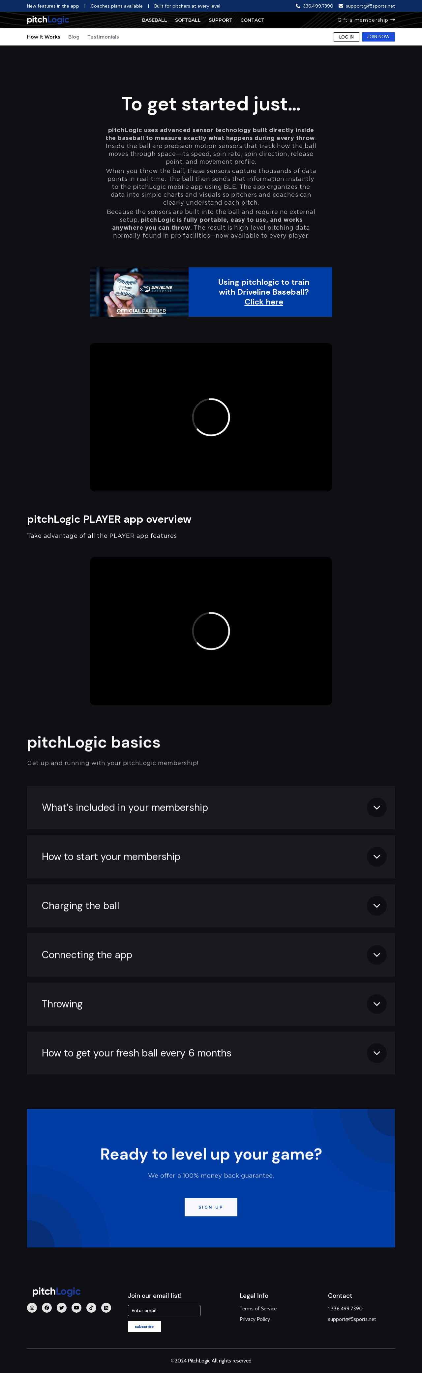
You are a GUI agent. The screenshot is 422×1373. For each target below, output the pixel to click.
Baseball (154, 20)
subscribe (144, 1326)
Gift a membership (366, 20)
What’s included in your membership (125, 838)
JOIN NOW (378, 37)
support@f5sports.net (352, 1319)
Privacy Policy (255, 1319)
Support (220, 20)
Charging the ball (80, 936)
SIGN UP (211, 1238)
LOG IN (346, 37)
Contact (252, 20)
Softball (188, 20)
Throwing (62, 1035)
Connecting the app (87, 985)
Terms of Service (258, 1308)
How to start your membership (111, 887)
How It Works (43, 37)
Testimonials (103, 37)
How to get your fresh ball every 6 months (136, 1084)
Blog (73, 37)
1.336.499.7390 (345, 1308)
